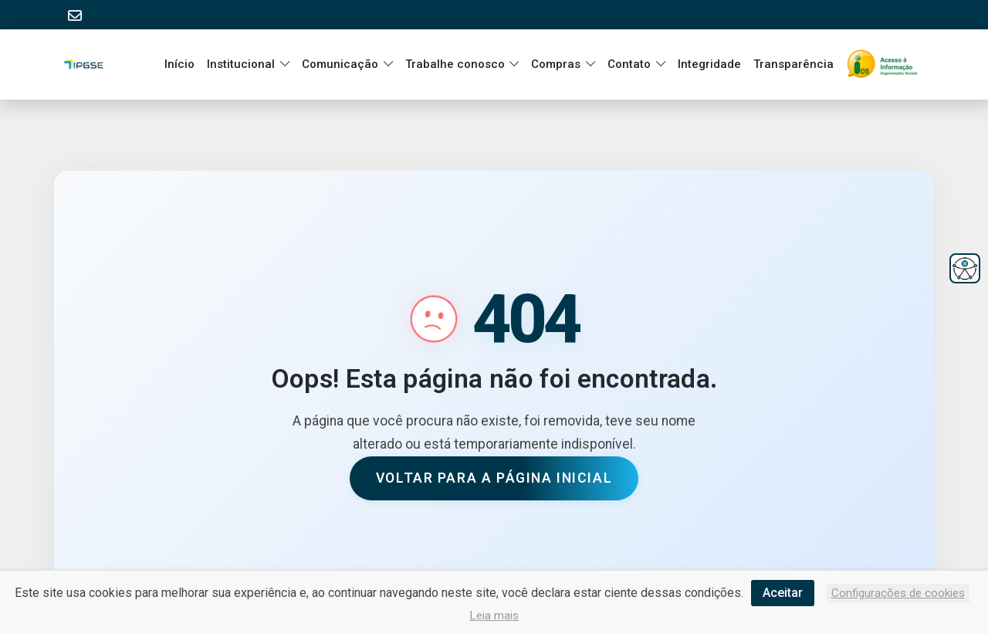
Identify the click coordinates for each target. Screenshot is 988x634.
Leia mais (494, 615)
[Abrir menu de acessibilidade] (964, 268)
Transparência (793, 64)
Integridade (709, 64)
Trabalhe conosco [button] (455, 64)
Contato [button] (629, 64)
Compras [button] (555, 64)
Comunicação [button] (340, 64)
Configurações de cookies (898, 593)
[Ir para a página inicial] (885, 64)
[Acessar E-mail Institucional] (74, 15)
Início (179, 64)
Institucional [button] (241, 64)
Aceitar (783, 592)
